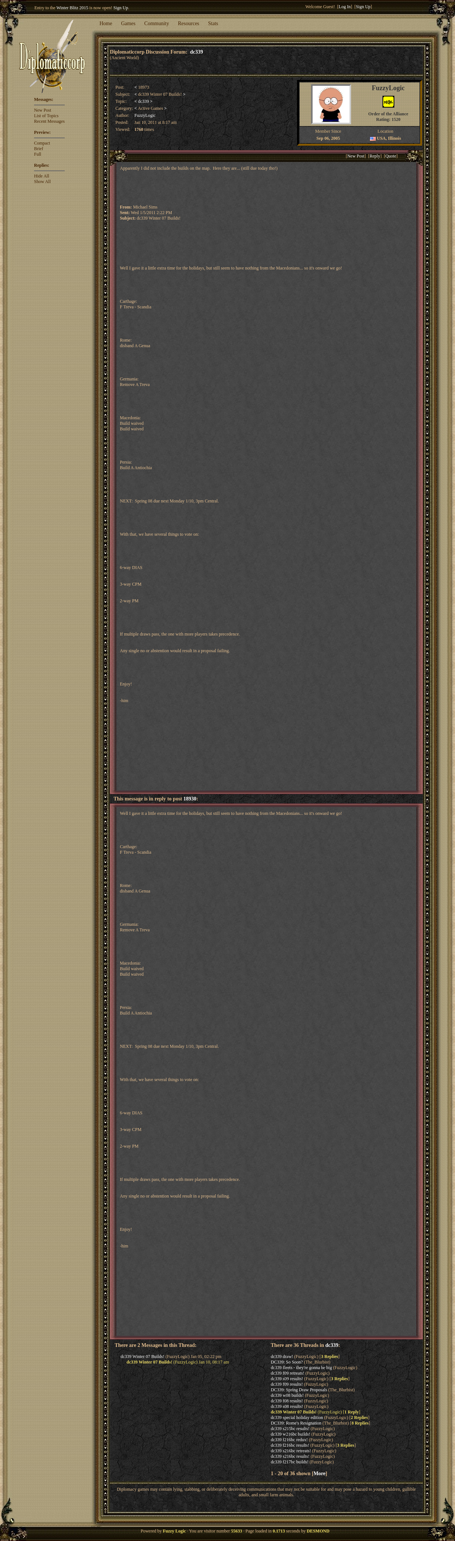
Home (106, 23)
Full (37, 154)
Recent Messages (49, 121)
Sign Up (121, 7)
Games (128, 23)
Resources (188, 23)
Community (156, 23)
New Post (42, 110)
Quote (390, 156)
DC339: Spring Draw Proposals (299, 1389)
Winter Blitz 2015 (72, 7)
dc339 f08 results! (287, 1400)
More (319, 1473)
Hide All (41, 176)
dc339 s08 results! (287, 1406)
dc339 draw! (282, 1356)
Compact (42, 143)
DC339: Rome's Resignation (296, 1423)
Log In (345, 6)
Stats (213, 23)
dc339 (196, 52)
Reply (375, 156)
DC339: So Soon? (287, 1362)
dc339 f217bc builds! (290, 1461)
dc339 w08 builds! (287, 1395)
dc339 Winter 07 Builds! (142, 1356)
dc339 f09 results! (287, 1384)
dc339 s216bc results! (290, 1456)
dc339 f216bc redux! (289, 1439)
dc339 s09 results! (287, 1378)
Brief (38, 148)
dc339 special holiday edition (297, 1417)
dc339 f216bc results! (290, 1445)
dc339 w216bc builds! (290, 1434)
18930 (189, 799)
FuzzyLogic (144, 115)
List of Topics (46, 115)
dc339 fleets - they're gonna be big (301, 1367)
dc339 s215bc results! (290, 1428)
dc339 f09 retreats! (287, 1373)
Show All (42, 181)
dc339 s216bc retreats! (291, 1450)
